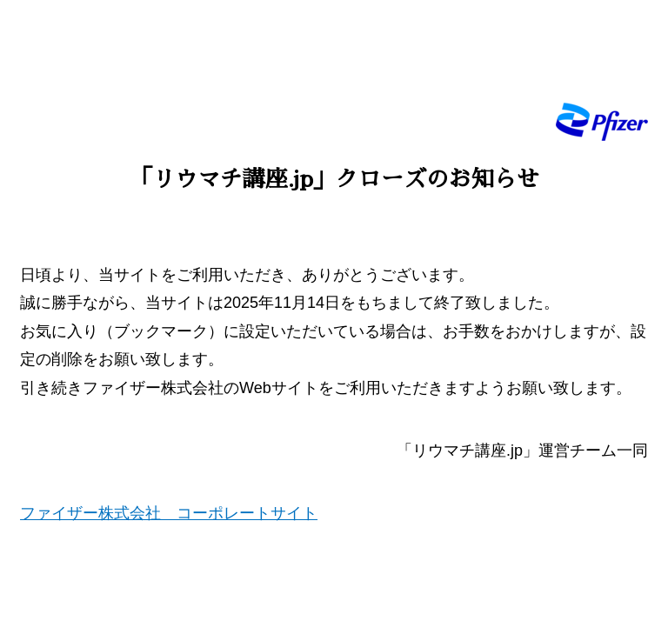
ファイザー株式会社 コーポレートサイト (168, 513)
